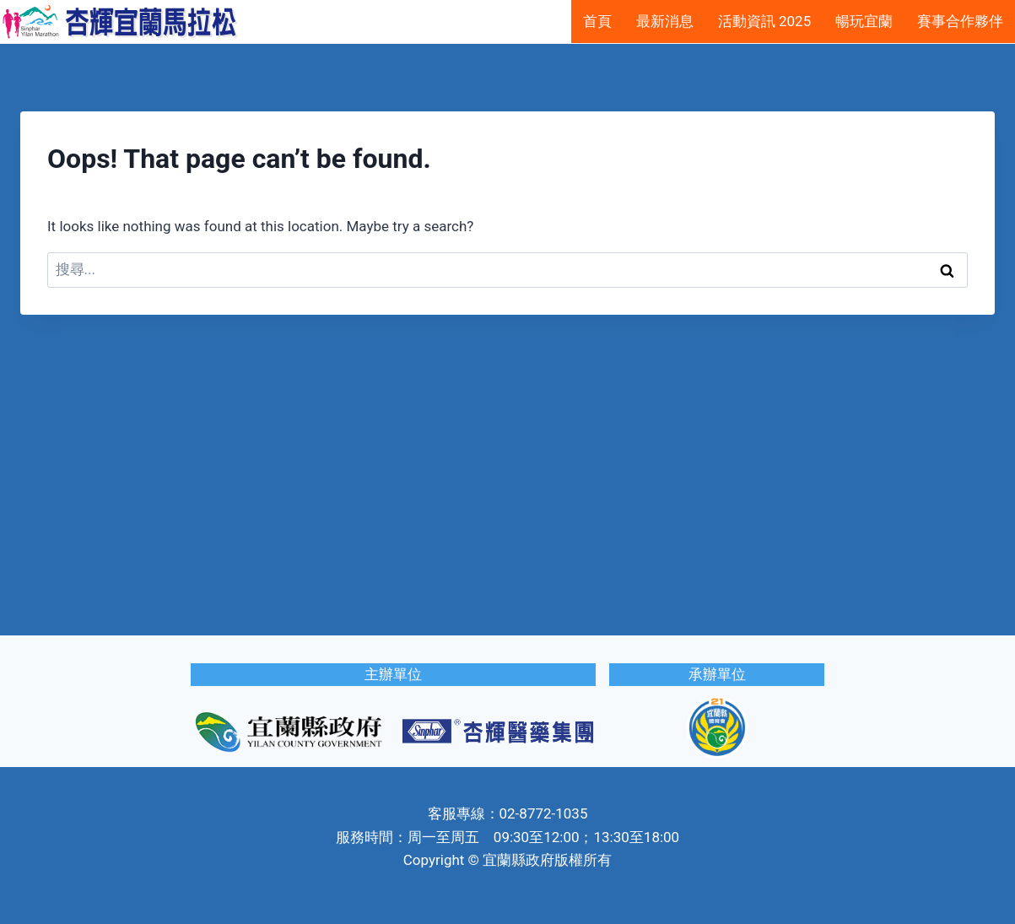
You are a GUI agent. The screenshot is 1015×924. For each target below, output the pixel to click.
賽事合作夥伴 (960, 21)
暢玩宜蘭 (864, 21)
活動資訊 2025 (764, 21)
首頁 (597, 21)
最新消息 (665, 21)
